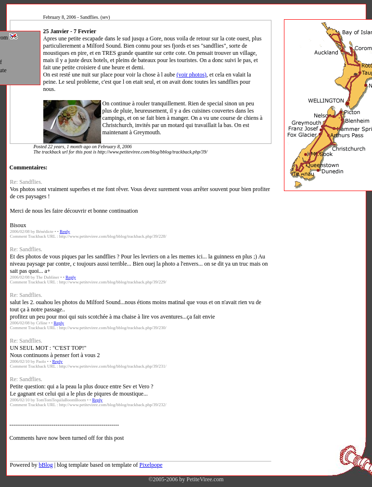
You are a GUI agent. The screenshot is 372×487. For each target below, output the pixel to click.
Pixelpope (151, 464)
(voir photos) (191, 74)
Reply (65, 231)
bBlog (46, 464)
